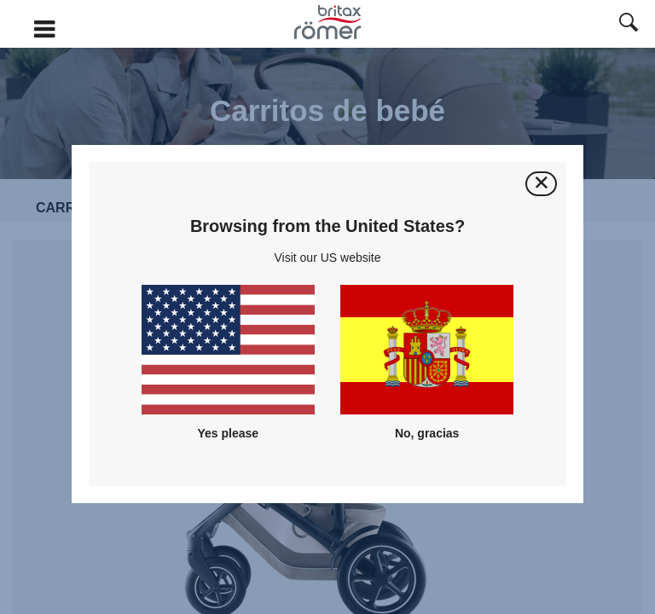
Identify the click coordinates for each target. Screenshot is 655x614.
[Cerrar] (541, 184)
